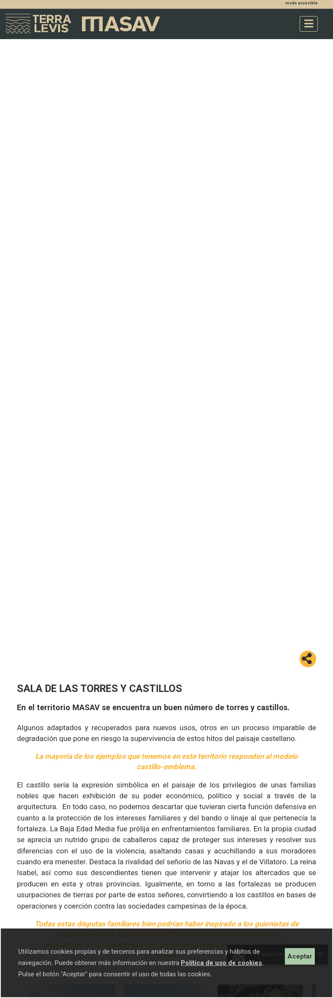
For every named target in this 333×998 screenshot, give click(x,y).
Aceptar (299, 956)
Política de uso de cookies (221, 963)
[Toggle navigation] (309, 24)
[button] (308, 659)
